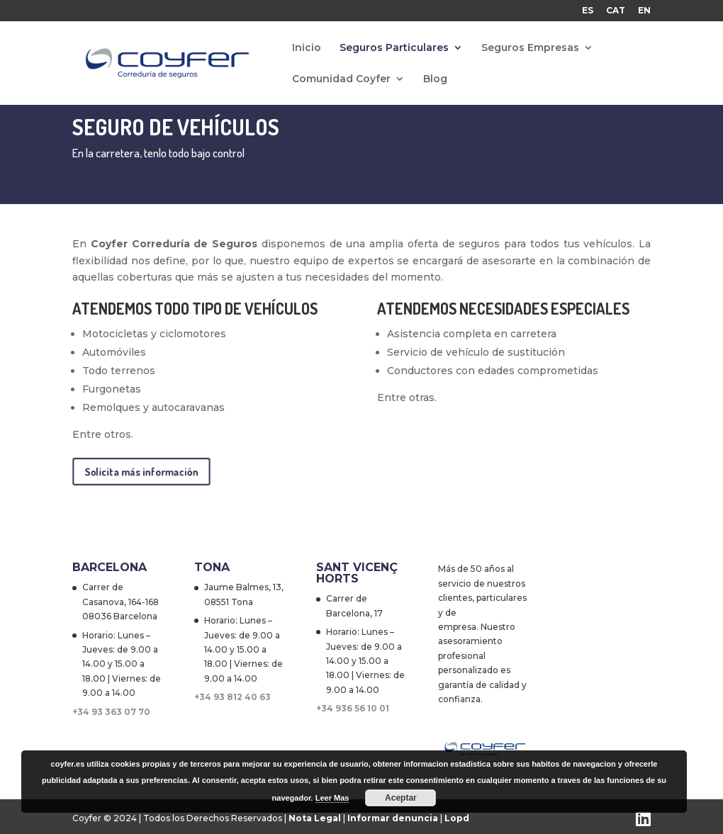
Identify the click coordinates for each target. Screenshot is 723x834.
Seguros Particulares (394, 48)
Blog (435, 79)
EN (644, 11)
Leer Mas (332, 798)
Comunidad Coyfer (341, 79)
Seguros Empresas (530, 48)
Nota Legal (315, 818)
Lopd (456, 818)
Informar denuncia (392, 818)
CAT (615, 11)
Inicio (306, 48)
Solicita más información (142, 471)
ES (587, 11)
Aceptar (401, 798)
